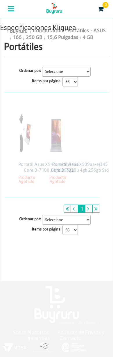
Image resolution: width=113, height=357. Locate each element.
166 (17, 37)
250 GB (34, 37)
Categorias (11, 12)
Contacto (70, 338)
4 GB (87, 37)
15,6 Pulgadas (62, 37)
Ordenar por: (30, 70)
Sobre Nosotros (31, 332)
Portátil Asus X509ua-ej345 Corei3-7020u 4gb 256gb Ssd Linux (80, 170)
